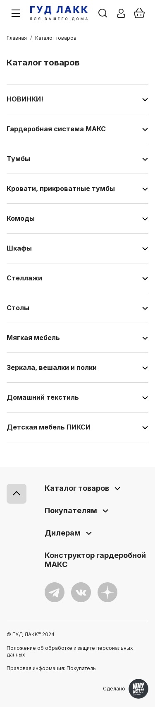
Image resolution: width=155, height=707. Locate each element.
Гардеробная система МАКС (56, 129)
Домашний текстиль (43, 397)
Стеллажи (24, 278)
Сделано (125, 689)
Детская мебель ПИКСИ (49, 427)
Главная (17, 38)
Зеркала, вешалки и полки (52, 367)
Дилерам (63, 532)
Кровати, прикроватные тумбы (61, 188)
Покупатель (81, 668)
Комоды (21, 218)
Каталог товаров (77, 488)
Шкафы (19, 248)
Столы (18, 308)
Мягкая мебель (33, 337)
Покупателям (71, 510)
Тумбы (18, 158)
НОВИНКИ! (25, 99)
